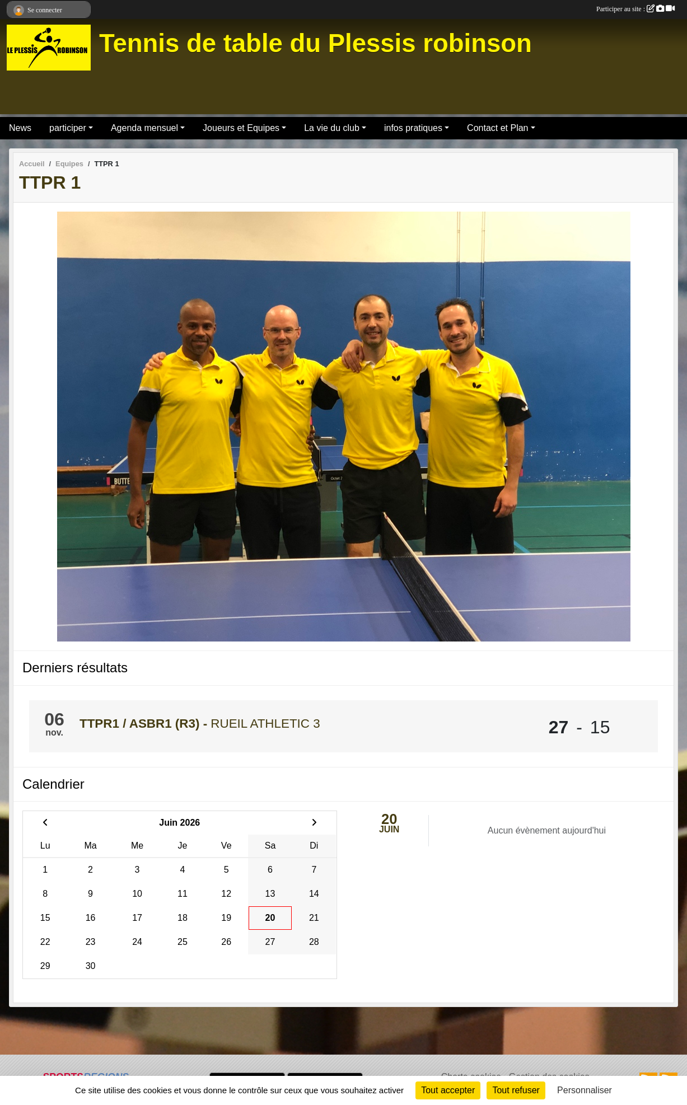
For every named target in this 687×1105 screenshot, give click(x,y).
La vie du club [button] (331, 128)
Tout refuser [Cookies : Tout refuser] (515, 1090)
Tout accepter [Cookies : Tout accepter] (448, 1090)
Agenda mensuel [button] (144, 128)
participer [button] (67, 128)
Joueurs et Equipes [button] (241, 128)
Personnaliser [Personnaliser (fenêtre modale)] (584, 1090)
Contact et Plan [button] (497, 128)
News (20, 128)
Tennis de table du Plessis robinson (315, 43)
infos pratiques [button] (413, 128)
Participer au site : (635, 9)
